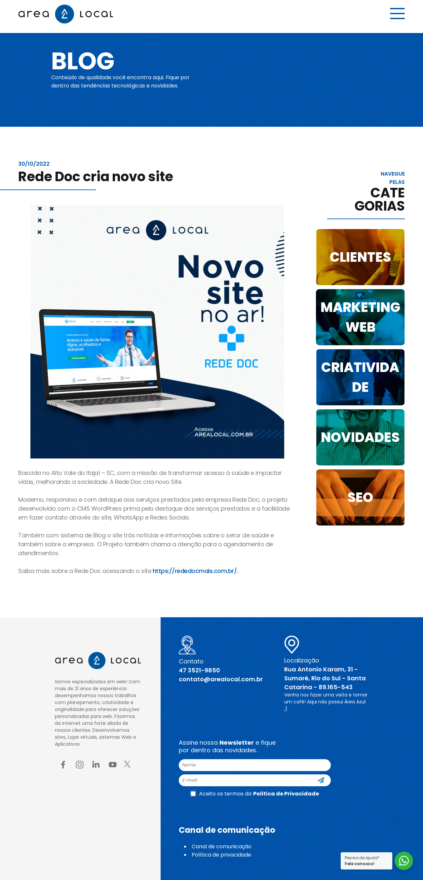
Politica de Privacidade (286, 793)
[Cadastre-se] (321, 780)
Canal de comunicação (221, 846)
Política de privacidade (221, 855)
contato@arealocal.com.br (221, 679)
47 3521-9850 (199, 670)
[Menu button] (397, 15)
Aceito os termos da (255, 794)
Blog (87, 60)
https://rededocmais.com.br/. (195, 571)
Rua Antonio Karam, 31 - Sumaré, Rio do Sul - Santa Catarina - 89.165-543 (325, 678)
